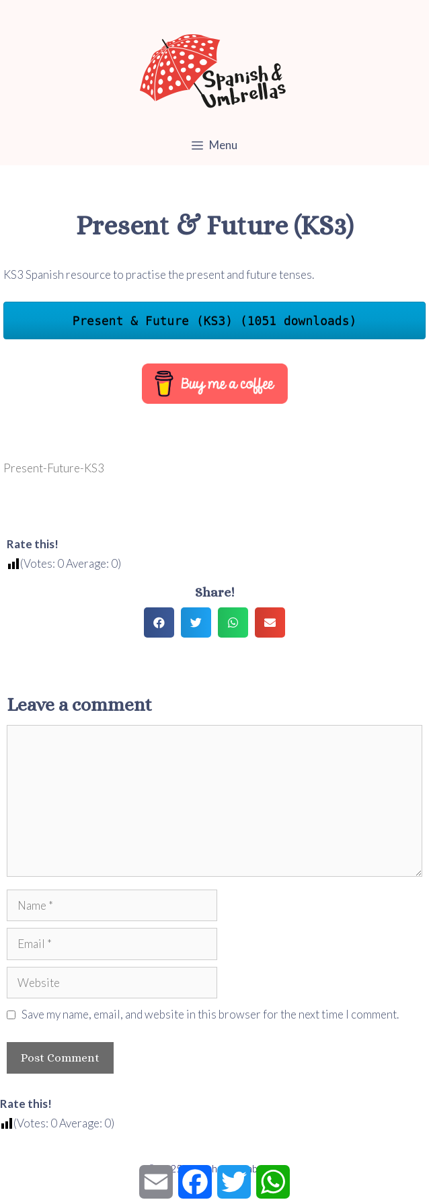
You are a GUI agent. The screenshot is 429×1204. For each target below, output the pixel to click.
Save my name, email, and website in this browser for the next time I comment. (210, 1014)
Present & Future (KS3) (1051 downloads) (215, 321)
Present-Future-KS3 (53, 468)
